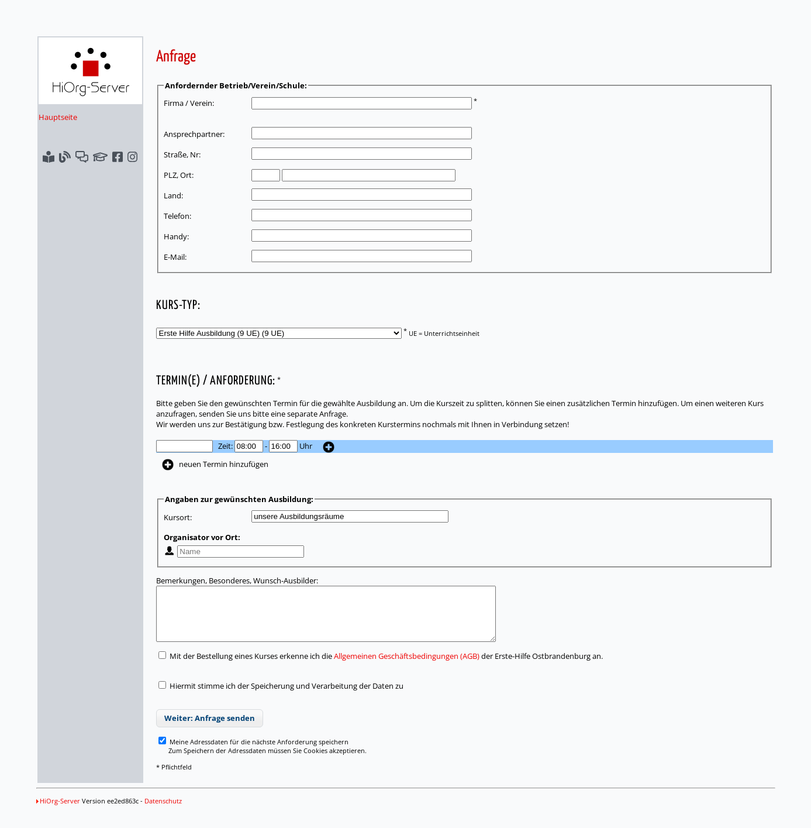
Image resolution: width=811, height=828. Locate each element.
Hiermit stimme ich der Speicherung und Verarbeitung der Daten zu (286, 696)
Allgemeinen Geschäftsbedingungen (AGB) (406, 666)
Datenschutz (163, 811)
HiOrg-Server (58, 811)
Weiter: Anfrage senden (209, 728)
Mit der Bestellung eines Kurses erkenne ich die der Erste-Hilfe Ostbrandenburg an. (380, 666)
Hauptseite (58, 117)
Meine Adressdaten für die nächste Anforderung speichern (253, 752)
